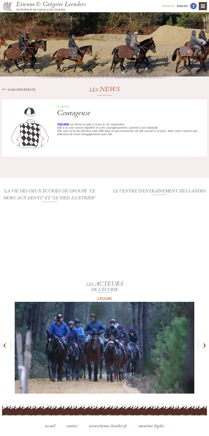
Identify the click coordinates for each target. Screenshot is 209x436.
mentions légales (151, 426)
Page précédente (19, 90)
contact (73, 426)
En (182, 6)
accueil (50, 426)
